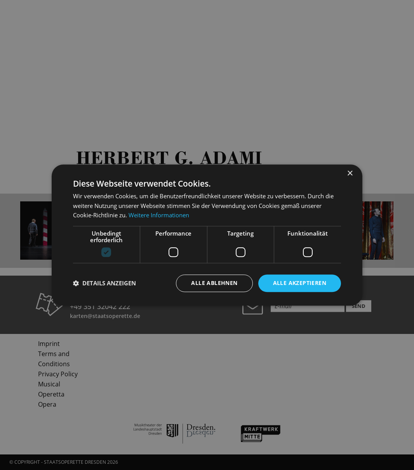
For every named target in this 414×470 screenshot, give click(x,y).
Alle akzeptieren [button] (299, 283)
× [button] (350, 173)
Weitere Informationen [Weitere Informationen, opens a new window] (159, 215)
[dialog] (207, 235)
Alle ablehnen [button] (214, 283)
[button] (104, 283)
